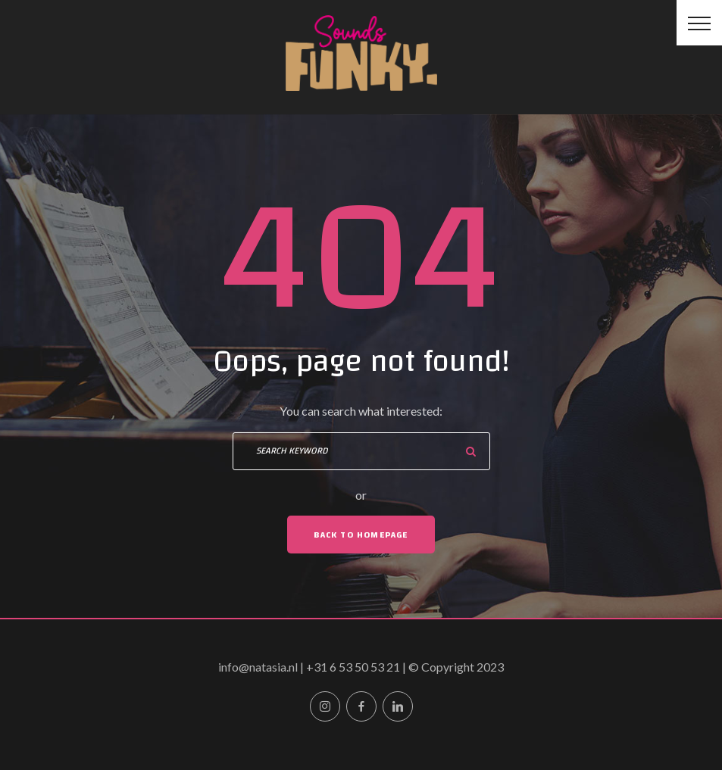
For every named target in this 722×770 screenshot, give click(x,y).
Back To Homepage (361, 534)
